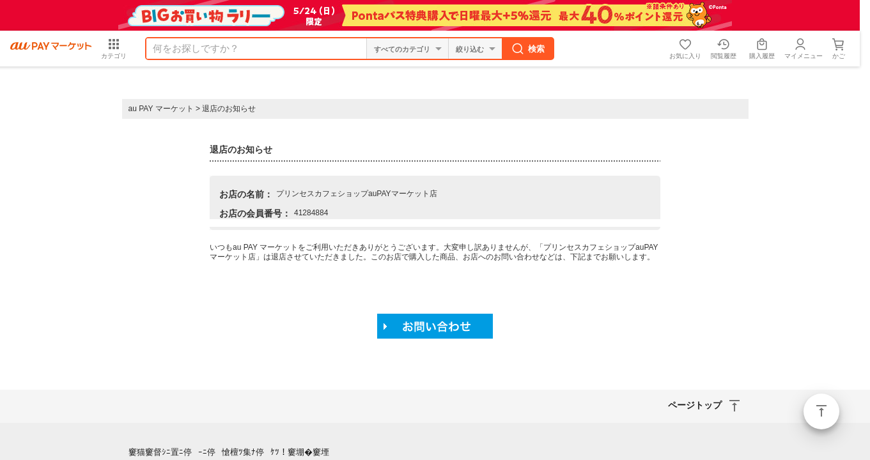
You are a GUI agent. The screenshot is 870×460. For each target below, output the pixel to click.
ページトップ (821, 411)
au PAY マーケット (161, 108)
